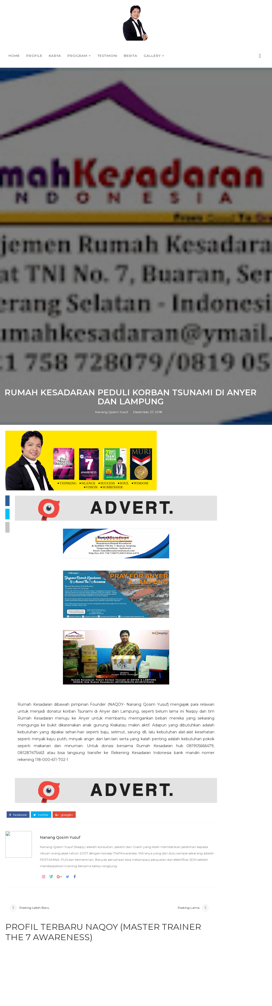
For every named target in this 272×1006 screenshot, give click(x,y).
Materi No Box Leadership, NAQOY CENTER (240, 854)
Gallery (152, 56)
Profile (34, 56)
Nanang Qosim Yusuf (111, 655)
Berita (130, 56)
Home (14, 56)
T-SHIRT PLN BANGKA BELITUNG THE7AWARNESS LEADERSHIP (226, 781)
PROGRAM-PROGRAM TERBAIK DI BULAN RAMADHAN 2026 (225, 772)
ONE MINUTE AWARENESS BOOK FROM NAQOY (226, 741)
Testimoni (107, 56)
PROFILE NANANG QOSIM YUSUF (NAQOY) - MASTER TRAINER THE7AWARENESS (226, 902)
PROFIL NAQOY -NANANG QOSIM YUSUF (236, 876)
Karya (55, 56)
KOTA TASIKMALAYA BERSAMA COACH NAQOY (223, 764)
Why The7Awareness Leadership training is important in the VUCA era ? (224, 753)
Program (77, 56)
